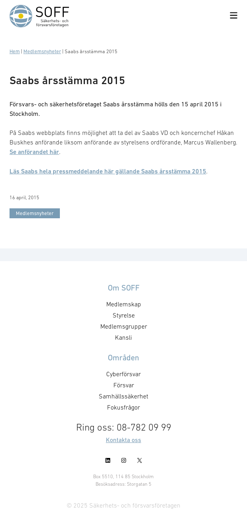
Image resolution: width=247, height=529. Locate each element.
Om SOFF (124, 287)
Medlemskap (123, 304)
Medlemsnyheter (42, 51)
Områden (123, 357)
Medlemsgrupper (123, 326)
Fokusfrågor (123, 407)
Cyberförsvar (123, 373)
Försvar (123, 385)
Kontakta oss (123, 439)
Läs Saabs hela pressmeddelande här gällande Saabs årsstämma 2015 (108, 171)
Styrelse (124, 315)
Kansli (123, 337)
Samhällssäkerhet (123, 396)
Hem (15, 51)
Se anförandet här (34, 152)
